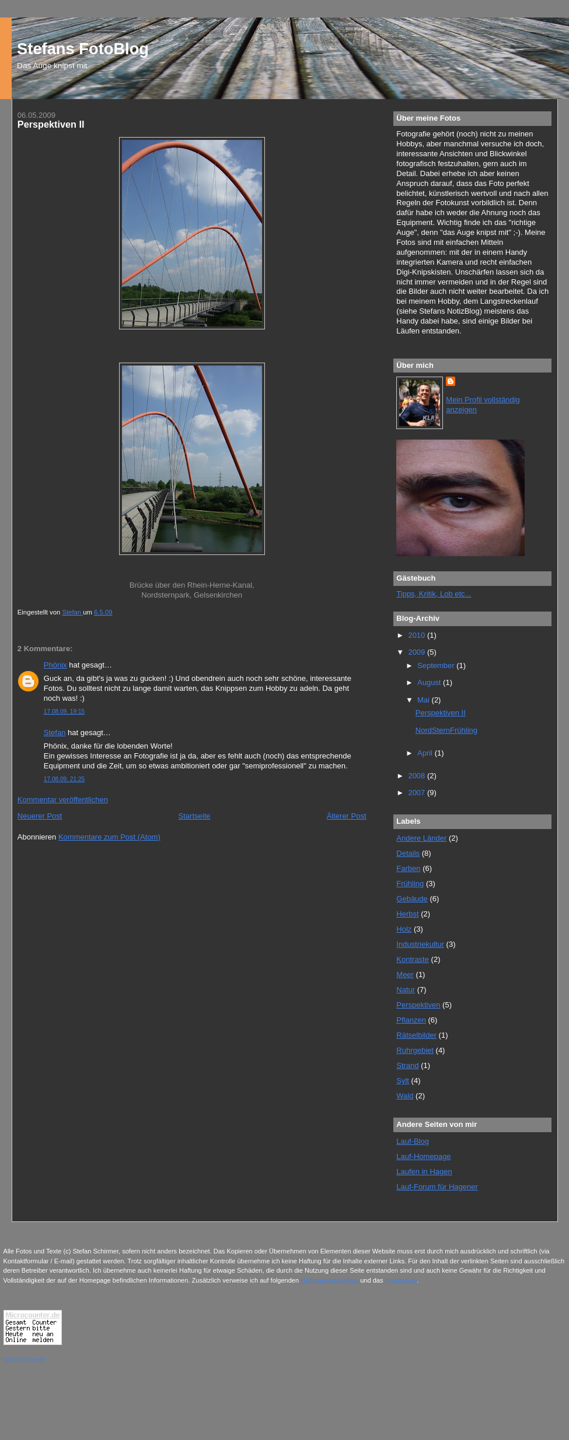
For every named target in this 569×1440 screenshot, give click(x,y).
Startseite (195, 816)
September (436, 665)
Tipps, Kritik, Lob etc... (433, 593)
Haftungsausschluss (329, 1280)
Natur (405, 989)
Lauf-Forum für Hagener (436, 1186)
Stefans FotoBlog (83, 49)
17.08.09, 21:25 (64, 779)
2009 (417, 652)
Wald (404, 1095)
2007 (417, 792)
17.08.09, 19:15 (64, 711)
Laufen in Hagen (424, 1171)
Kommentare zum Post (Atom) (109, 837)
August (430, 682)
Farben (408, 868)
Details (408, 853)
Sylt (402, 1080)
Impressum (401, 1280)
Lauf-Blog (412, 1141)
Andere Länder (421, 838)
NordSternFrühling (446, 730)
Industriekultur (420, 944)
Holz (403, 929)
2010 (417, 635)
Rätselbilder (416, 1035)
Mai (424, 700)
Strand (407, 1065)
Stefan (55, 732)
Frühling (410, 883)
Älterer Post (346, 816)
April (426, 753)
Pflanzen (411, 1020)
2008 (417, 775)
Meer (405, 974)
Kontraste (412, 959)
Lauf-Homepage (423, 1156)
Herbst (407, 913)
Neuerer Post (40, 816)
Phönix (55, 665)
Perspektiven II (441, 712)
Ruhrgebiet (415, 1050)
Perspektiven (418, 1004)
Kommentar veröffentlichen (63, 799)
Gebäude (412, 898)
